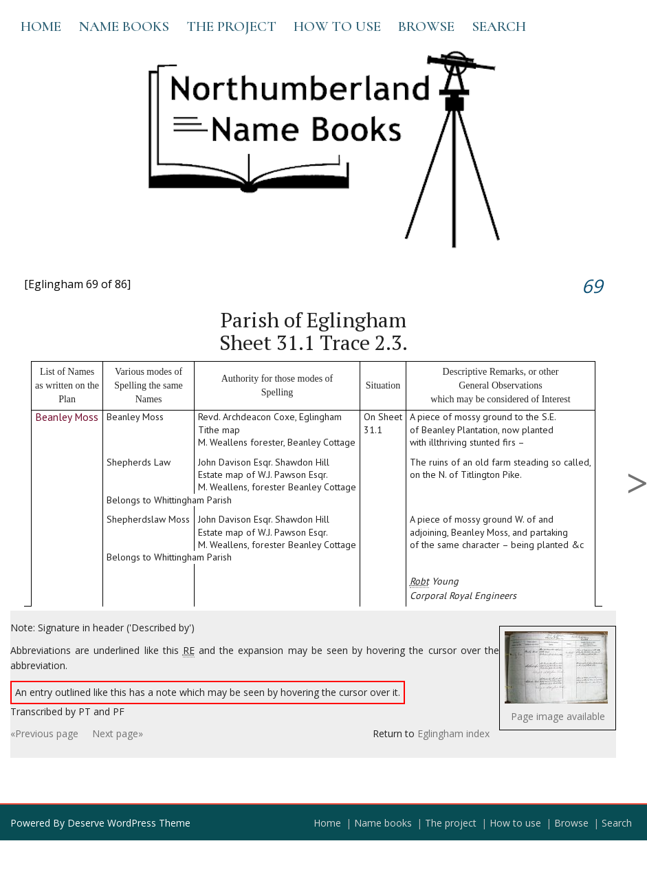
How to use (337, 26)
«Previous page (44, 733)
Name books (123, 26)
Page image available (558, 716)
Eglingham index (453, 733)
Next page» (117, 733)
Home (41, 26)
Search (499, 26)
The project (231, 26)
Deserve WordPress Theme (128, 822)
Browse (426, 26)
